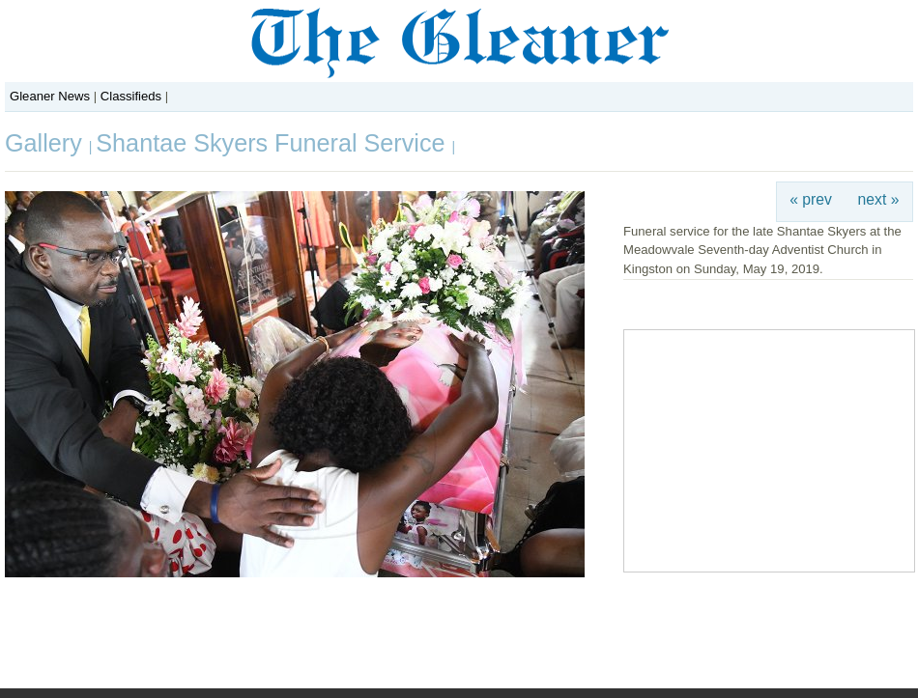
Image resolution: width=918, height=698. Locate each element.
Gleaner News (50, 96)
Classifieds (130, 96)
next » (879, 199)
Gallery (47, 142)
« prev (810, 199)
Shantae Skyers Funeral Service (273, 142)
